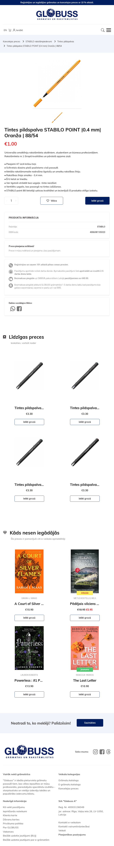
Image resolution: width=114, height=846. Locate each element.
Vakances (8, 831)
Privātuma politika (13, 823)
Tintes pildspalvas (65, 41)
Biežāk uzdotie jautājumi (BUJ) (19, 835)
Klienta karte (10, 815)
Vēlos (51, 200)
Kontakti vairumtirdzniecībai (74, 826)
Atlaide (85, 593)
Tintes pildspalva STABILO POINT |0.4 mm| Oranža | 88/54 (34, 46)
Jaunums (85, 669)
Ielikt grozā (97, 200)
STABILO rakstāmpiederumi (39, 41)
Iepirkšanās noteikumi (15, 811)
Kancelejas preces (11, 41)
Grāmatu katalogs (68, 780)
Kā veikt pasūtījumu (14, 807)
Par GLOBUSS (11, 827)
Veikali (62, 830)
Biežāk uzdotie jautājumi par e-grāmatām (26, 839)
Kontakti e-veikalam (69, 822)
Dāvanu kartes (11, 819)
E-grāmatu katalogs (69, 784)
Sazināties (90, 722)
